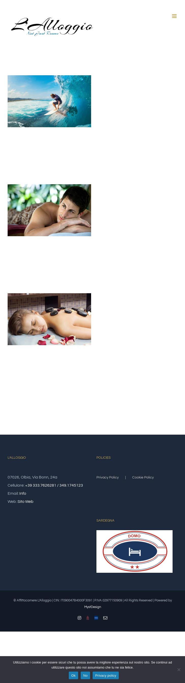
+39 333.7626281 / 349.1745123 (54, 485)
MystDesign (92, 607)
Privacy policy (105, 675)
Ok (73, 675)
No (85, 675)
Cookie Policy (143, 477)
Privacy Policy (107, 477)
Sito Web (25, 502)
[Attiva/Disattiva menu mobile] (174, 16)
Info (22, 493)
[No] (178, 669)
